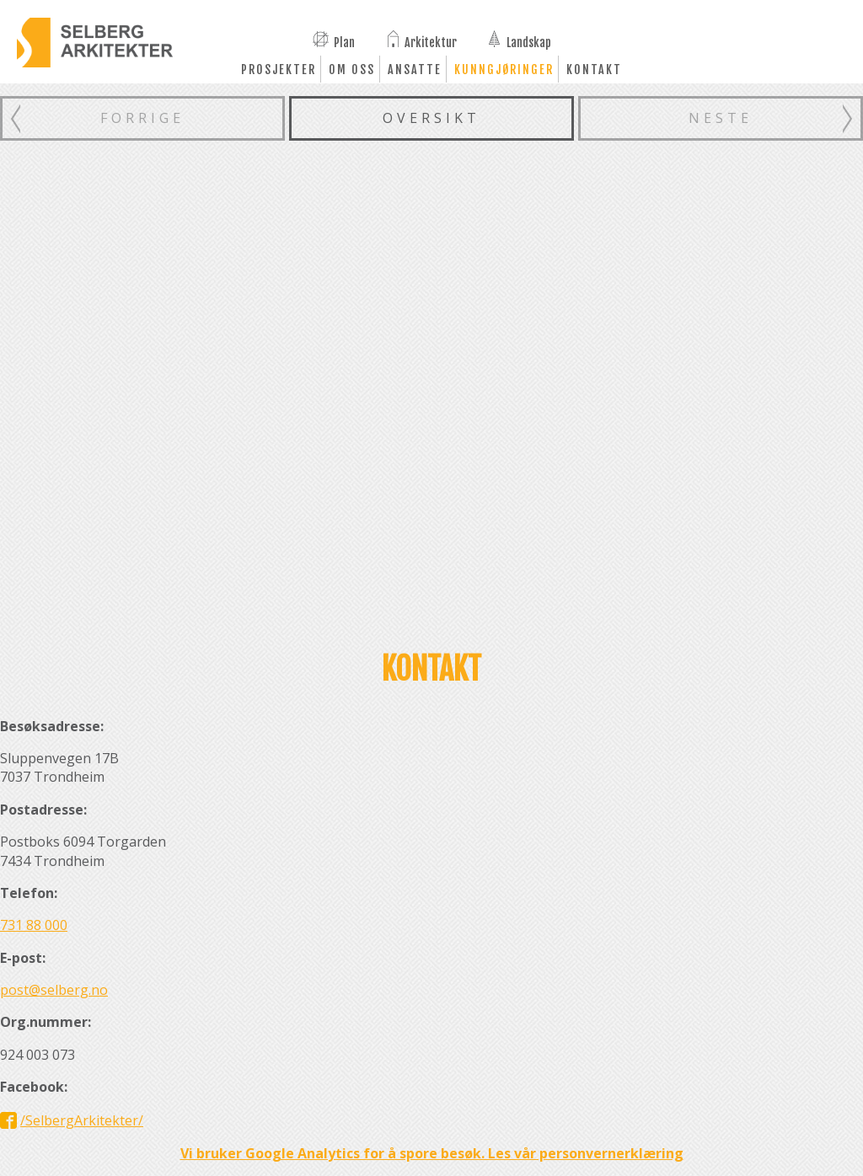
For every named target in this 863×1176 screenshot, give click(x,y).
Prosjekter (278, 69)
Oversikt (431, 118)
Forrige (142, 118)
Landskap (529, 41)
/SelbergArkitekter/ (81, 1120)
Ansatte (415, 69)
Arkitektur (431, 41)
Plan (344, 41)
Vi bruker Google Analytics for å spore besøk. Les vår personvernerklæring (431, 1153)
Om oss (352, 69)
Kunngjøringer (504, 69)
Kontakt (594, 69)
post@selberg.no (54, 990)
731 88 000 (33, 925)
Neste (721, 118)
